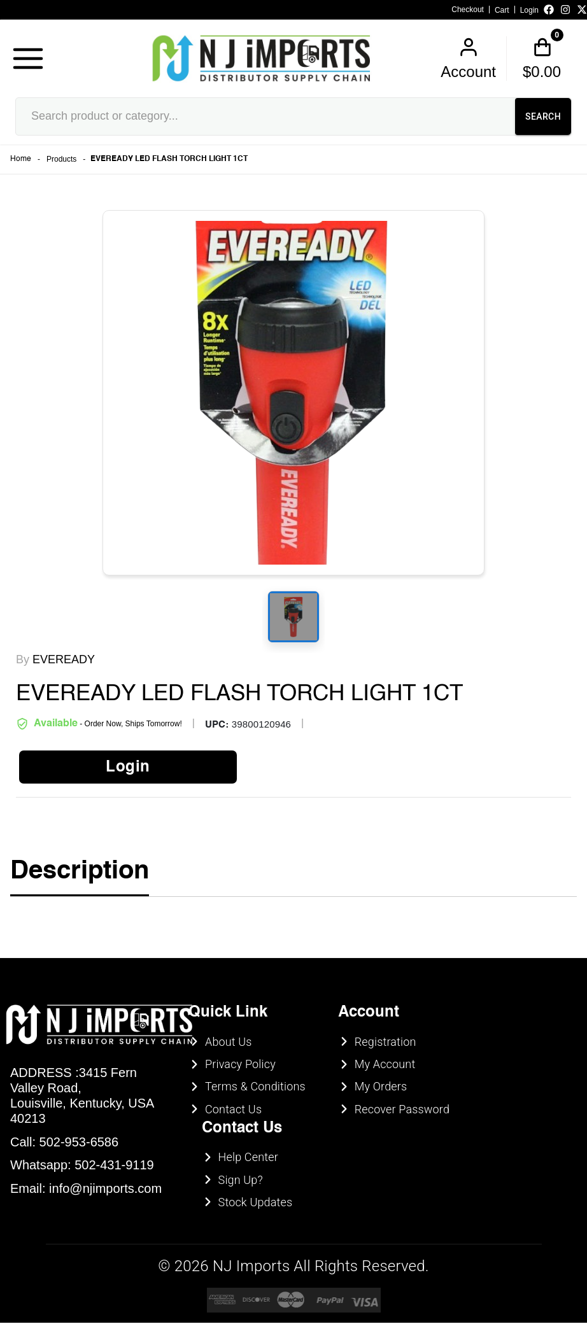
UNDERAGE (362, 752)
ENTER (225, 752)
